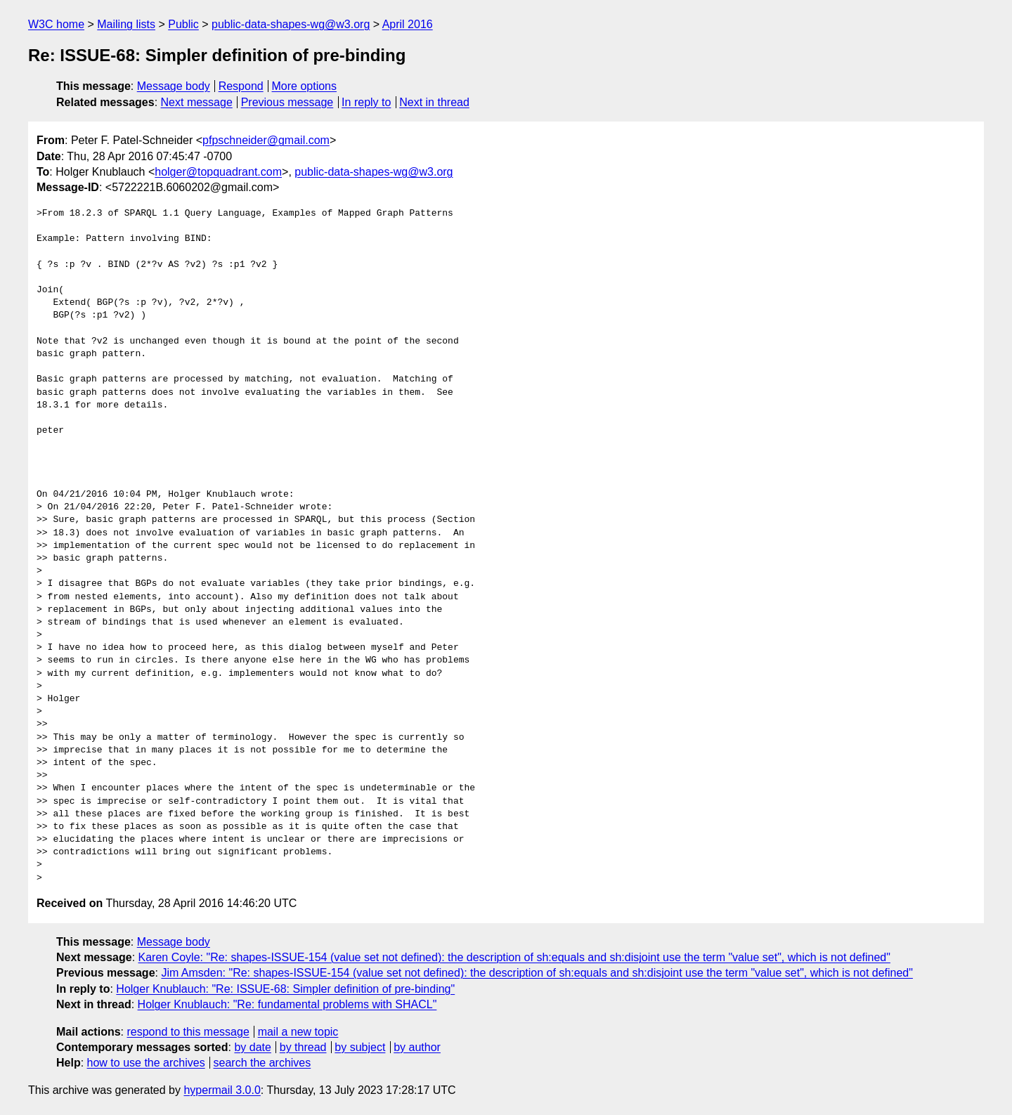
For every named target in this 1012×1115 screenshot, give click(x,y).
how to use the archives (146, 1063)
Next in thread (434, 102)
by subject (360, 1047)
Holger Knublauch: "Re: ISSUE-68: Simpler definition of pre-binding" (285, 989)
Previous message (287, 102)
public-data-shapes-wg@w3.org (291, 24)
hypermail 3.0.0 (221, 1090)
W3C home (56, 24)
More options (304, 86)
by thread (303, 1047)
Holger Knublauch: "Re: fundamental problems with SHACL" (287, 1004)
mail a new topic (298, 1032)
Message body (173, 86)
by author (417, 1047)
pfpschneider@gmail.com (266, 140)
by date (252, 1047)
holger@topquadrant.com (218, 172)
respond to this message (187, 1032)
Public (183, 24)
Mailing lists (126, 24)
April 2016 (407, 24)
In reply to (366, 102)
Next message (197, 102)
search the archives (262, 1063)
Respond (241, 86)
